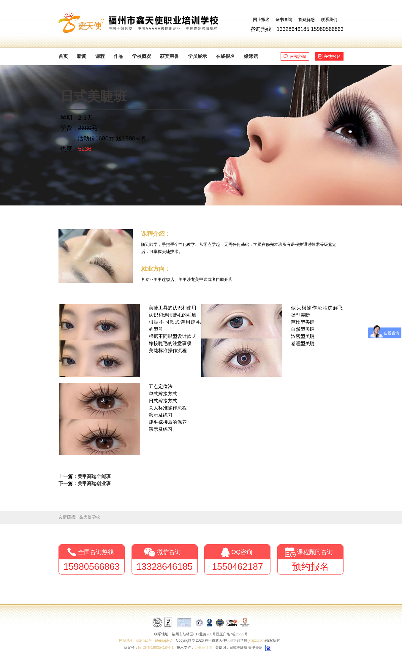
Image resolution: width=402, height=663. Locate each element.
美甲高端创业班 (94, 483)
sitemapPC (163, 640)
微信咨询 (169, 552)
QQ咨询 (241, 552)
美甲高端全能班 (94, 476)
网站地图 (126, 640)
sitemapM (144, 640)
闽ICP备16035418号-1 (156, 647)
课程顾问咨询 (315, 552)
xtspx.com (257, 640)
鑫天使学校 (89, 517)
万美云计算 (203, 647)
